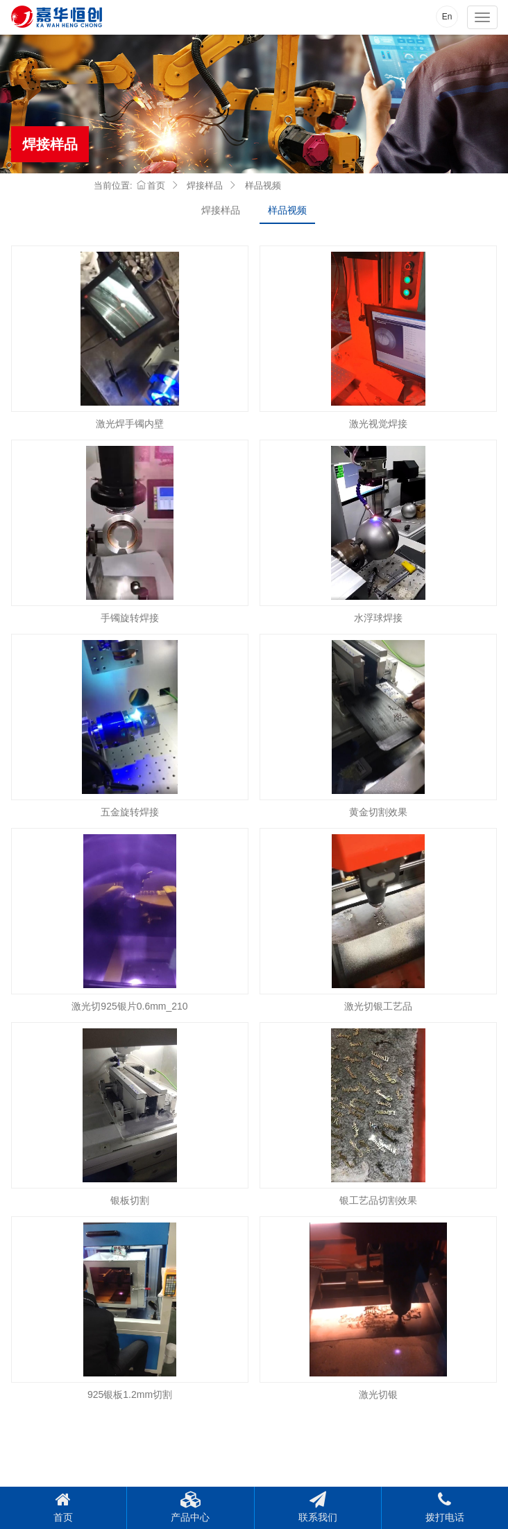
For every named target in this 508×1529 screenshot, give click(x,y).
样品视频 (287, 210)
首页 (151, 185)
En (447, 16)
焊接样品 (220, 210)
